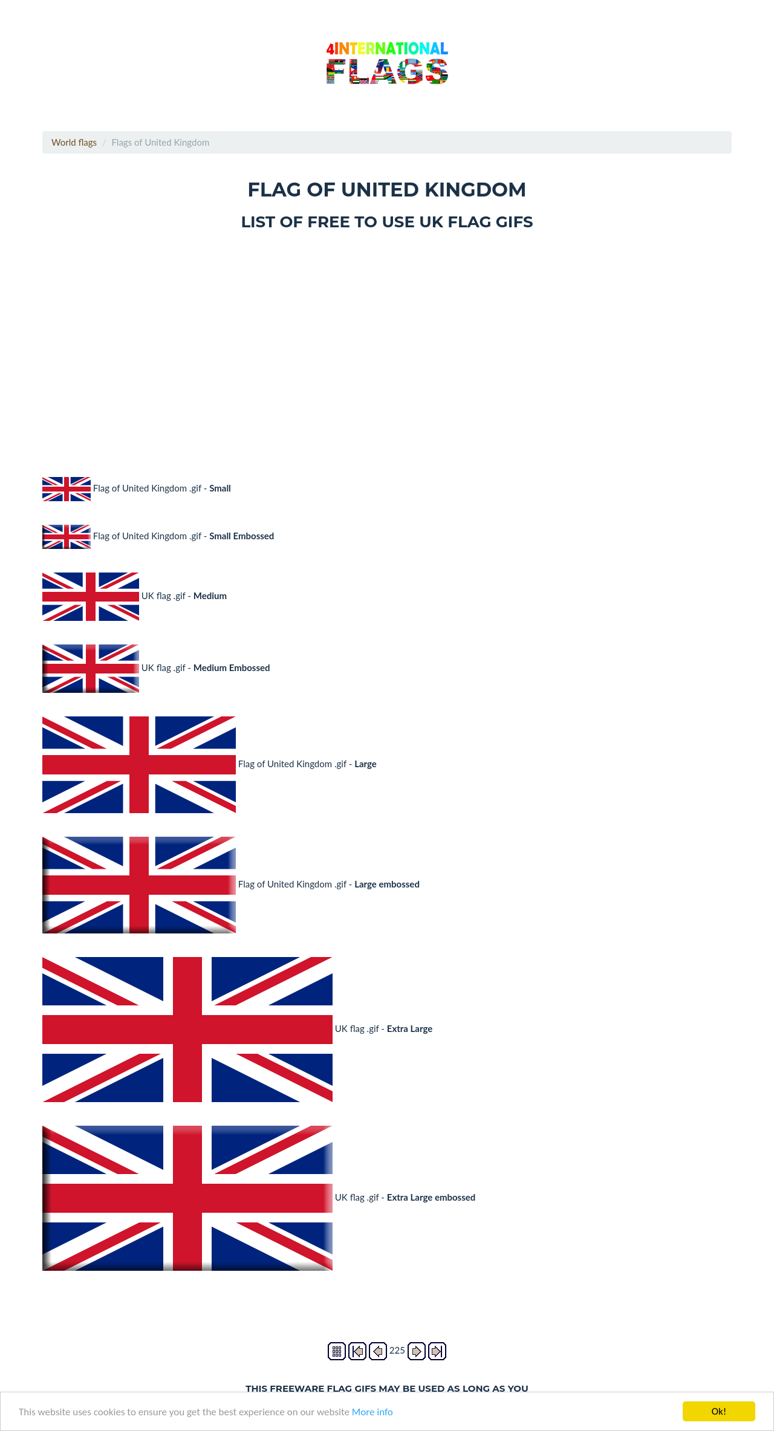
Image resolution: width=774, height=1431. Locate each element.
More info (372, 1412)
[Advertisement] (387, 345)
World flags (74, 142)
